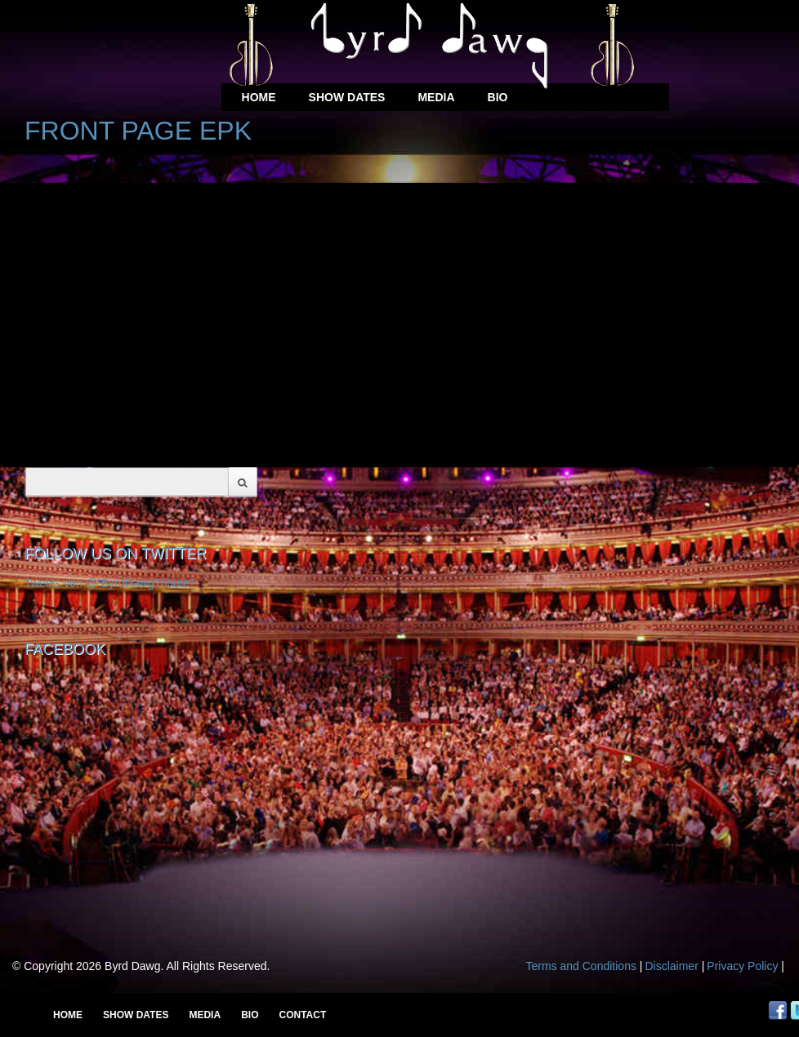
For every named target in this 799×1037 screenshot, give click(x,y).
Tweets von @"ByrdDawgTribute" (109, 583)
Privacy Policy (742, 965)
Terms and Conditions (581, 965)
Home (259, 97)
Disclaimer (671, 965)
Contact (302, 1015)
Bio (498, 97)
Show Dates (347, 97)
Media (435, 97)
